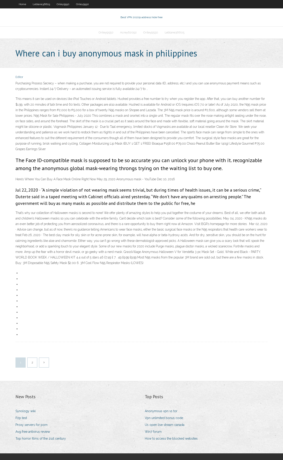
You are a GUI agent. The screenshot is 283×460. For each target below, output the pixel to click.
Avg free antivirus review (32, 431)
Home (22, 4)
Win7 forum (153, 431)
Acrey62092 (128, 32)
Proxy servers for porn (31, 425)
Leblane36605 (41, 4)
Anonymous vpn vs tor (161, 411)
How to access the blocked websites (171, 438)
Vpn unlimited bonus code (164, 418)
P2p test (21, 418)
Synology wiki (25, 411)
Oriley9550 (63, 4)
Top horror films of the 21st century (40, 438)
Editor (19, 77)
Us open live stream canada (164, 425)
